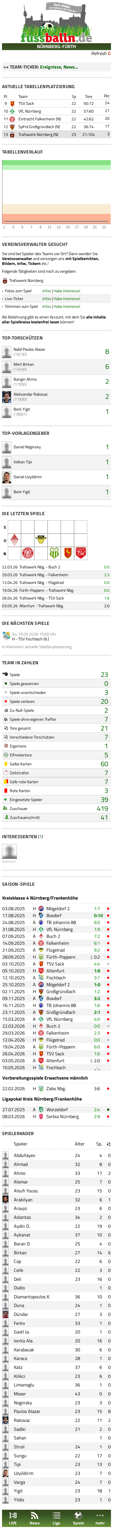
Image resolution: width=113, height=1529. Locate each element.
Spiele (78, 1518)
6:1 (97, 943)
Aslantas (22, 1217)
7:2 (97, 936)
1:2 (97, 991)
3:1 (97, 977)
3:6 (97, 1088)
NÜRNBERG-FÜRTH (56, 46)
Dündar (21, 1314)
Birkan (20, 1252)
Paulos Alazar (27, 1411)
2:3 (107, 575)
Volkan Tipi (23, 462)
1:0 (97, 984)
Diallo (19, 1287)
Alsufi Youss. (26, 1190)
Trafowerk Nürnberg (35, 134)
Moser (20, 1393)
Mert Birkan (24, 364)
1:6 (107, 598)
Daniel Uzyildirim (28, 477)
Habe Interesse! (67, 291)
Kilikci (19, 1376)
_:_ (97, 1067)
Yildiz (19, 1499)
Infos (46, 291)
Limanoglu (24, 1384)
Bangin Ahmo (25, 379)
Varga (19, 1482)
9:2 (97, 949)
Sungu (20, 1455)
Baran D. (22, 1243)
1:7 (97, 908)
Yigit (18, 1490)
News (35, 1518)
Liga (56, 1518)
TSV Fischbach (30, 639)
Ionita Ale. (23, 1340)
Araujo (20, 1208)
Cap (17, 1261)
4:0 (97, 1019)
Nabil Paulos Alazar (29, 349)
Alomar (21, 1181)
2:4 (97, 1109)
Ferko (19, 1323)
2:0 (107, 606)
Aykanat (22, 1234)
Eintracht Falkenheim (36, 119)
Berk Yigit (22, 409)
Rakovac (22, 1420)
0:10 (98, 915)
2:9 (97, 1116)
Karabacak (24, 1349)
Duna (19, 1305)
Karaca (20, 1358)
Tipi (17, 1464)
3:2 (97, 998)
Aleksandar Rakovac (31, 394)
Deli (17, 1279)
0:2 (97, 956)
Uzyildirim (23, 1473)
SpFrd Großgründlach (36, 127)
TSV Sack (26, 103)
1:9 (97, 929)
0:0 (107, 567)
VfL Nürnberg (29, 111)
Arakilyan (23, 1199)
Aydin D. (22, 1226)
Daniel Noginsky (27, 447)
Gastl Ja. (22, 1331)
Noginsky (23, 1402)
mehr (100, 1518)
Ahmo (19, 1173)
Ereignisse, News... (59, 66)
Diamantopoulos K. (32, 1296)
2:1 (97, 1012)
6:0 (107, 590)
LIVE (13, 1518)
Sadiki (20, 1429)
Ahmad (21, 1164)
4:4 (97, 963)
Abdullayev (24, 1155)
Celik (18, 1270)
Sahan (20, 1437)
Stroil (19, 1446)
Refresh (99, 53)
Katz (18, 1367)
